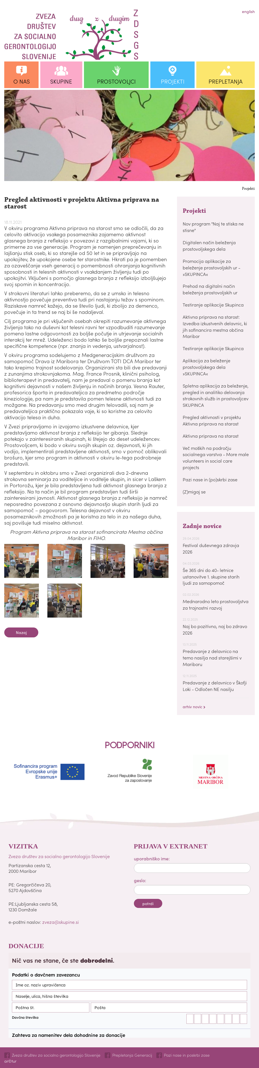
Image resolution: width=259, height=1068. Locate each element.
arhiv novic (194, 706)
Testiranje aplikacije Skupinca (213, 304)
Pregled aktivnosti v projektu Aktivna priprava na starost (212, 420)
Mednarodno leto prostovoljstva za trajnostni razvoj (216, 604)
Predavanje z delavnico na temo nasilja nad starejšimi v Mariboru (212, 657)
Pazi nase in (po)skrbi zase (210, 479)
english (248, 11)
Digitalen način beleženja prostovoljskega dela (209, 245)
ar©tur (10, 1061)
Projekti (248, 189)
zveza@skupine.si (60, 922)
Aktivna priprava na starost (211, 436)
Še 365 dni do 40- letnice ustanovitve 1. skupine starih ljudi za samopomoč (211, 576)
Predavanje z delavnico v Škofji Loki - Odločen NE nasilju (215, 685)
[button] (21, 74)
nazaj (21, 632)
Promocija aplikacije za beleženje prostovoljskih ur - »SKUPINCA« (211, 267)
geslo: (140, 880)
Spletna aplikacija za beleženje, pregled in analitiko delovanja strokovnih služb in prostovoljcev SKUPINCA (216, 395)
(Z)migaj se (194, 491)
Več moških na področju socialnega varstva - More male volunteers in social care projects (216, 458)
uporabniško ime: (152, 858)
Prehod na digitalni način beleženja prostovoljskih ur (210, 289)
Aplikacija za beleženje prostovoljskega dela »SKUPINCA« (206, 366)
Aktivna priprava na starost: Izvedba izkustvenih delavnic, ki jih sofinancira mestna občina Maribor (215, 326)
